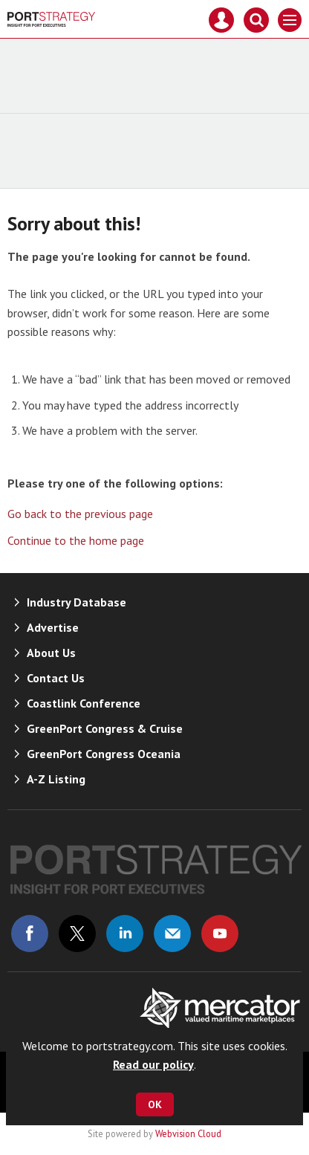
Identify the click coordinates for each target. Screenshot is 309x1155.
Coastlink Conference (83, 703)
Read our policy (153, 1064)
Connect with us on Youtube (220, 933)
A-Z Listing (56, 778)
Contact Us (56, 677)
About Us (51, 652)
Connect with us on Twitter (77, 933)
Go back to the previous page (80, 513)
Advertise (53, 627)
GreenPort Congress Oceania (103, 753)
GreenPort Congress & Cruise (105, 728)
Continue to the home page (75, 540)
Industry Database (76, 602)
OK (155, 1104)
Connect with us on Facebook (29, 933)
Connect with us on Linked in (124, 933)
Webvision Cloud (188, 1133)
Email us (172, 933)
